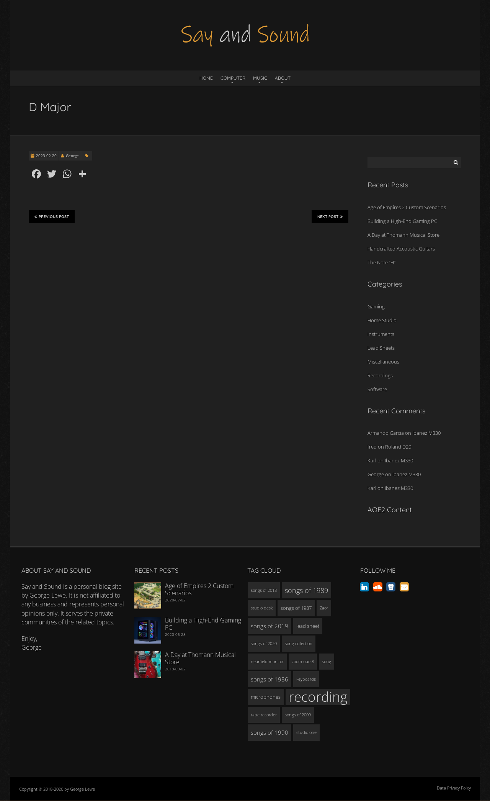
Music (260, 78)
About (283, 78)
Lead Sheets (381, 347)
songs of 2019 (269, 626)
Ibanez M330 (426, 432)
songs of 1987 (296, 607)
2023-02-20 (46, 155)
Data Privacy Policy (454, 788)
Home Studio (382, 320)
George (72, 155)
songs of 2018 (264, 590)
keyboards (306, 679)
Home (206, 78)
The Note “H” (381, 262)
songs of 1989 (306, 590)
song (326, 661)
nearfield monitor (267, 661)
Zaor (324, 608)
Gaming (376, 306)
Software (377, 389)
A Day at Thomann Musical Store (403, 234)
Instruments (381, 334)
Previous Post (51, 217)
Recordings (380, 375)
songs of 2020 (264, 643)
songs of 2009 (298, 714)
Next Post (330, 217)
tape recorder (264, 714)
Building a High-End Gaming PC (402, 221)
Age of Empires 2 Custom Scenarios (407, 207)
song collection (298, 643)
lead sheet (307, 625)
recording (318, 697)
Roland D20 (398, 446)
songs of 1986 (269, 679)
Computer (232, 78)
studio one (306, 732)
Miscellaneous (383, 361)
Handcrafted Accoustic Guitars (401, 248)
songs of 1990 (269, 732)
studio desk (262, 608)
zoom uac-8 (303, 661)
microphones (266, 696)
